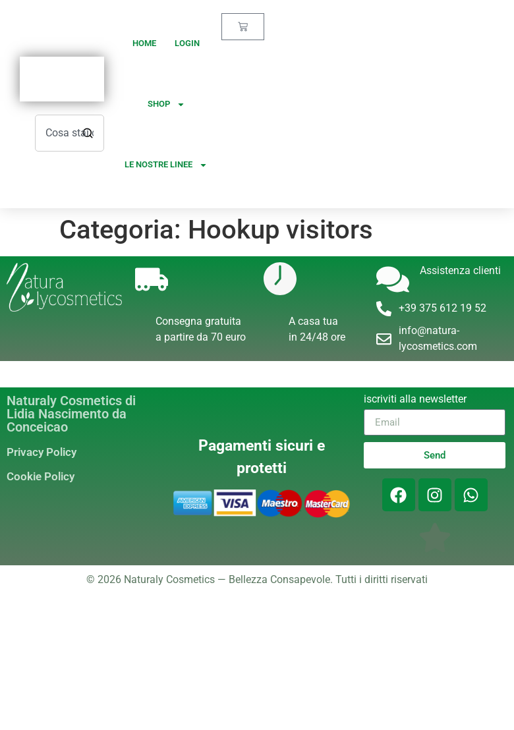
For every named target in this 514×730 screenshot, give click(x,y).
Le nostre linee (166, 165)
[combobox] (69, 133)
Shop (166, 104)
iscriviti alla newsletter (415, 399)
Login (187, 43)
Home (144, 43)
